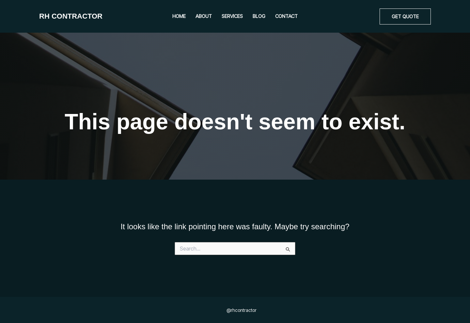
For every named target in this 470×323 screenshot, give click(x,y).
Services (232, 16)
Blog (259, 16)
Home (179, 16)
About (204, 16)
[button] (405, 16)
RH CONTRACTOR (70, 16)
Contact (286, 16)
